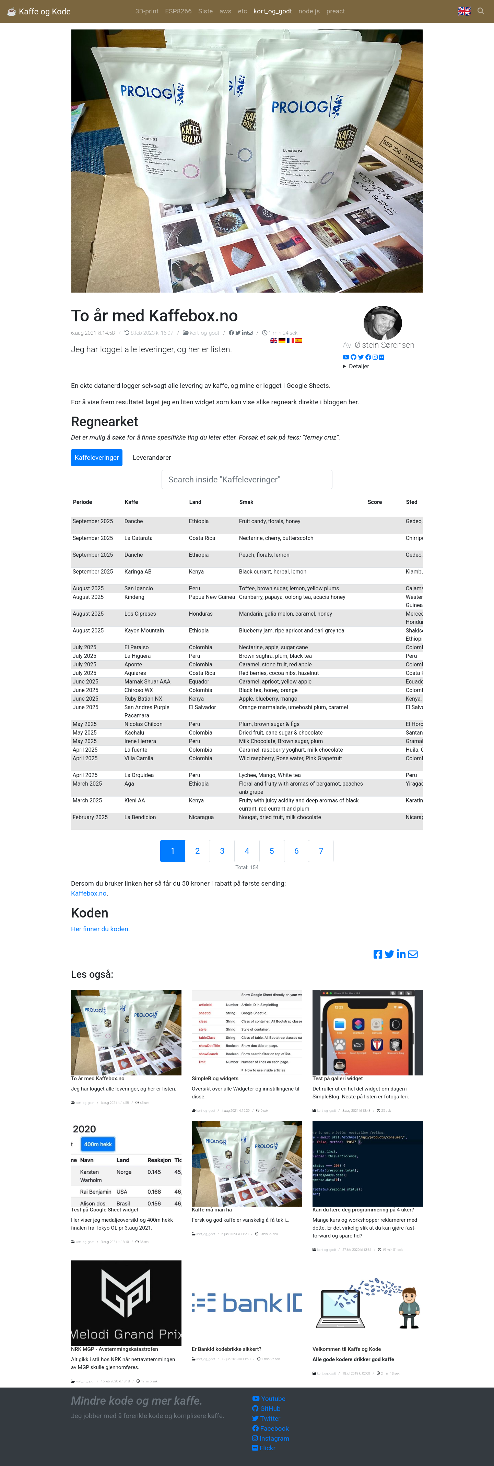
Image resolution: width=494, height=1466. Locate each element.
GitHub (266, 1409)
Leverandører (152, 457)
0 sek (262, 1110)
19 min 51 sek (390, 1250)
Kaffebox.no (88, 893)
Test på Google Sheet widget (104, 1210)
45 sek (142, 1103)
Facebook (270, 1428)
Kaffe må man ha (212, 1210)
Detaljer (359, 366)
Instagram (270, 1438)
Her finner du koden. (100, 929)
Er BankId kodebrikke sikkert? (226, 1349)
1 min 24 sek (279, 333)
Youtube (268, 1399)
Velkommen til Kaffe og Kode (347, 1349)
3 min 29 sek (266, 1234)
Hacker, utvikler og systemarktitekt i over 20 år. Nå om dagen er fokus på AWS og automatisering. (383, 366)
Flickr (263, 1448)
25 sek (384, 1110)
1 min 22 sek (268, 1359)
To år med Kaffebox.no (98, 1078)
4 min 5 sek (147, 1381)
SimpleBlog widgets (215, 1078)
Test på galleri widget (338, 1078)
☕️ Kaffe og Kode (39, 11)
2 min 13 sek (388, 1373)
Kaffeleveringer (97, 457)
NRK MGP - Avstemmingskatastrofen (114, 1349)
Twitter (266, 1418)
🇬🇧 (464, 11)
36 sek (142, 1242)
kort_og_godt (202, 333)
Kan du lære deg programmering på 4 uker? (363, 1210)
